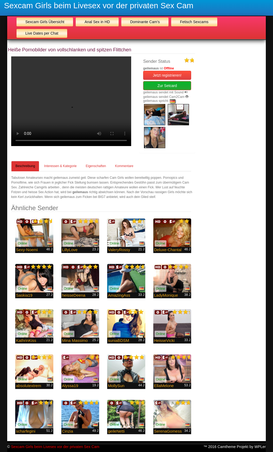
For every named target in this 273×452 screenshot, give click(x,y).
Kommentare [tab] (124, 166)
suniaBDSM (118, 340)
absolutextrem (28, 385)
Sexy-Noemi (27, 249)
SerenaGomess (168, 431)
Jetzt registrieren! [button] (167, 75)
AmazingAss (119, 295)
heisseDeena (74, 295)
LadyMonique (166, 295)
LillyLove (70, 249)
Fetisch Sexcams (194, 22)
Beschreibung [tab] (25, 166)
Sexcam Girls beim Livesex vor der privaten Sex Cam (98, 5)
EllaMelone (164, 385)
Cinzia (67, 431)
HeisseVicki (164, 340)
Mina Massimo (75, 340)
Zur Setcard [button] (167, 86)
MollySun (116, 385)
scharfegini (25, 431)
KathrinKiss (26, 340)
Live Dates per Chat (41, 33)
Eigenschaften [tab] (96, 166)
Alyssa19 (70, 385)
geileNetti (116, 431)
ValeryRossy (119, 249)
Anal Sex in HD (97, 22)
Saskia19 (24, 295)
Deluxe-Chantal (168, 249)
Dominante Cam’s (145, 22)
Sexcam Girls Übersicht (44, 22)
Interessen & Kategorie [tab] (60, 166)
